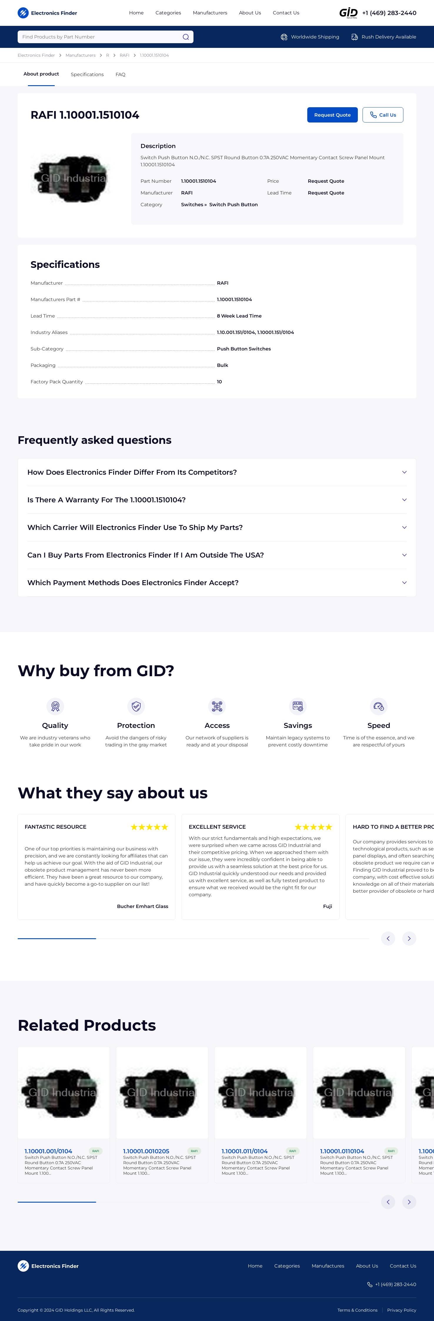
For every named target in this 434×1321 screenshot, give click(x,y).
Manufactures (328, 1266)
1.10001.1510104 (154, 55)
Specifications (87, 74)
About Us (250, 13)
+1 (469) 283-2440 (389, 12)
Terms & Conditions (358, 1310)
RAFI (124, 55)
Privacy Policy (401, 1310)
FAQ (120, 74)
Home (136, 13)
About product (41, 78)
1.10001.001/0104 (49, 1151)
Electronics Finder (36, 55)
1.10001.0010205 (146, 1151)
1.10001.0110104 (343, 1151)
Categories (168, 13)
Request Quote (332, 115)
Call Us (383, 114)
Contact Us (286, 13)
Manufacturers (210, 13)
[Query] (105, 37)
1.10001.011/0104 (245, 1151)
